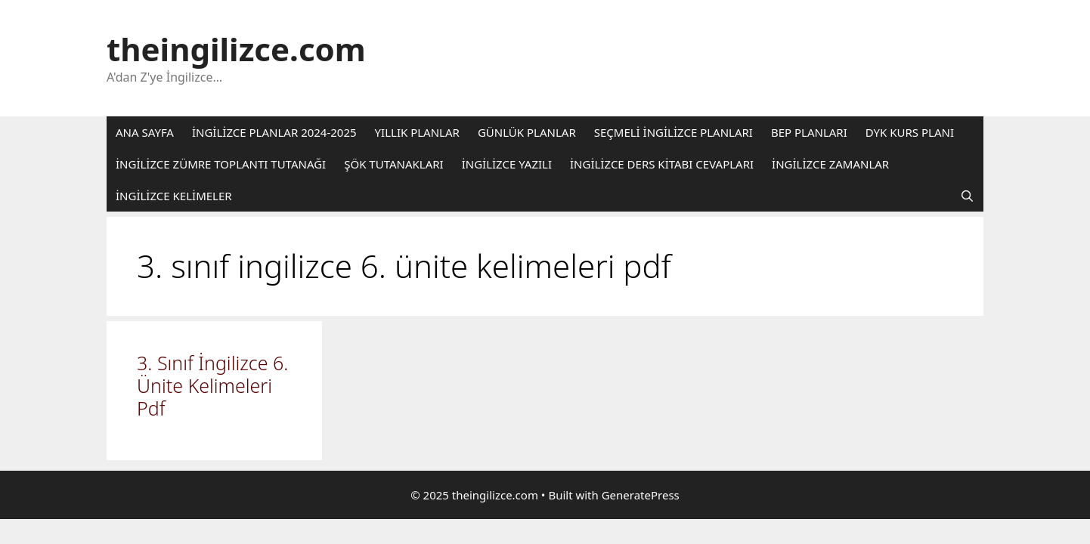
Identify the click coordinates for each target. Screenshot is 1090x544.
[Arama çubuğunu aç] (967, 196)
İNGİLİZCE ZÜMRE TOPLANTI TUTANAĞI (221, 164)
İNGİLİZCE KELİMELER (174, 195)
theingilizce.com (236, 48)
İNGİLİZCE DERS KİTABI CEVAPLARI (662, 164)
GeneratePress (641, 494)
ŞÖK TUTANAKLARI (393, 164)
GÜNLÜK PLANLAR (527, 132)
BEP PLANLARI (809, 132)
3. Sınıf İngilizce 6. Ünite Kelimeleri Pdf (212, 385)
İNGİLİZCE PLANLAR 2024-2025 (274, 132)
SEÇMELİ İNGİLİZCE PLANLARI (673, 132)
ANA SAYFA (145, 132)
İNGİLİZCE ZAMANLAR (830, 164)
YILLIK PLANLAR (417, 132)
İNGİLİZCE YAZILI (507, 164)
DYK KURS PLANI (909, 132)
